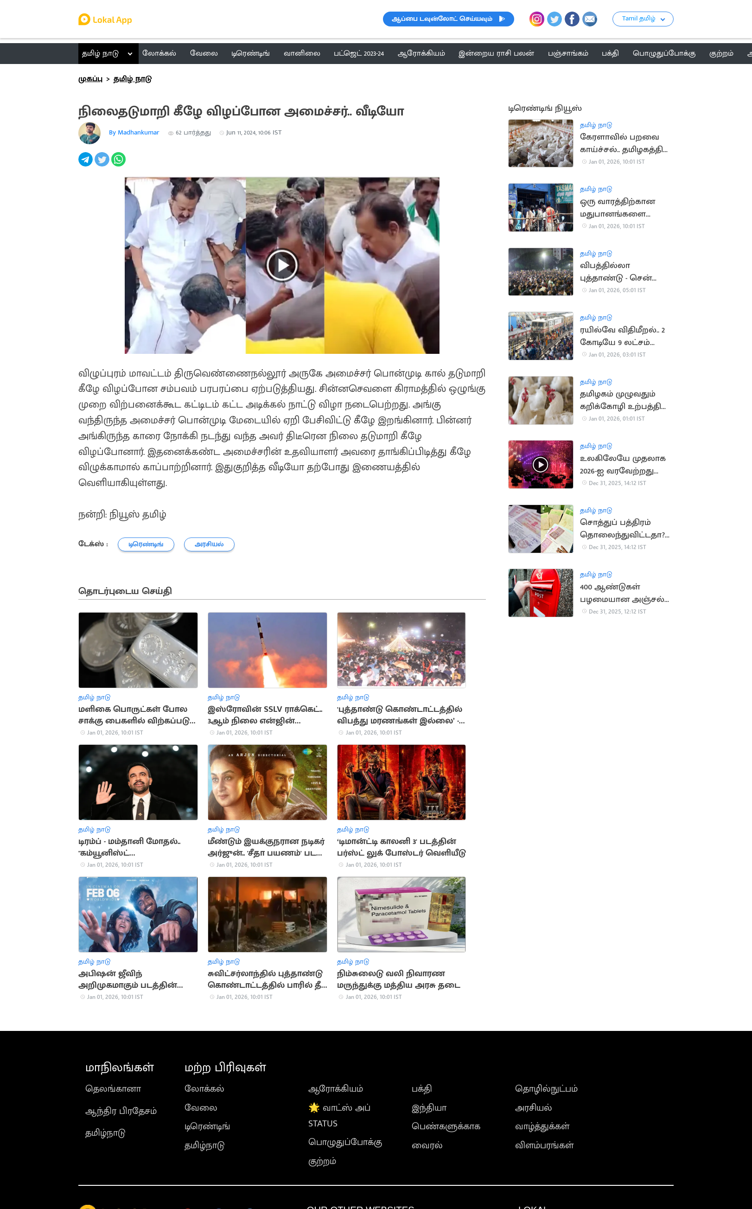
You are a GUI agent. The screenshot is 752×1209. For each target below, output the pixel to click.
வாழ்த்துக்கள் (542, 1126)
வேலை (201, 1108)
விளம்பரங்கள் (544, 1145)
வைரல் (427, 1145)
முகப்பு (90, 78)
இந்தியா (429, 1108)
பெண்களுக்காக (446, 1126)
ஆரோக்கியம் (335, 1089)
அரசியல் (533, 1108)
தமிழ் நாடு (100, 53)
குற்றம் (322, 1161)
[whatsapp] (119, 164)
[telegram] (86, 164)
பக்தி (422, 1089)
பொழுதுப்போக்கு (345, 1142)
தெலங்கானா (113, 1089)
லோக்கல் (204, 1089)
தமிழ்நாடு (105, 1133)
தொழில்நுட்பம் (546, 1089)
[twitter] (103, 164)
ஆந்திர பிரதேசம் (121, 1111)
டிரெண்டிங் (207, 1126)
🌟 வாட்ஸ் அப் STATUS (339, 1116)
